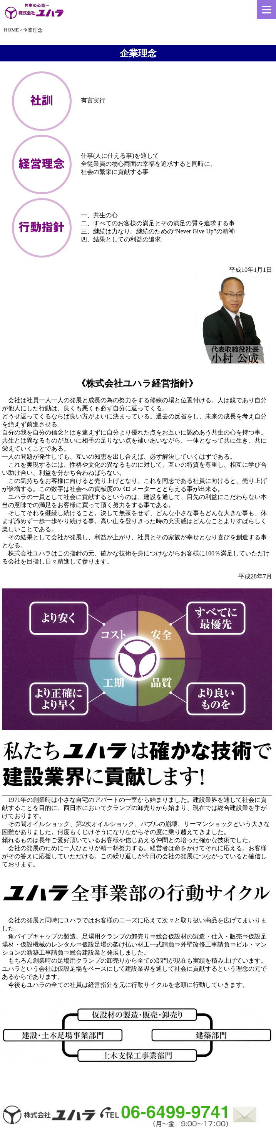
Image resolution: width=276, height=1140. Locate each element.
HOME (11, 30)
